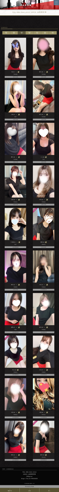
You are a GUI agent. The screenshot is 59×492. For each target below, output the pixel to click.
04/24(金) (29, 33)
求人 (49, 490)
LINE (29, 490)
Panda (32, 486)
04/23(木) (22, 33)
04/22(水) (14, 33)
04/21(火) (6, 33)
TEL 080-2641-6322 (29, 472)
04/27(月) (53, 33)
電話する (10, 490)
